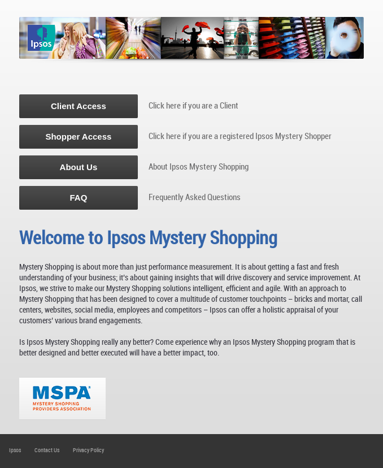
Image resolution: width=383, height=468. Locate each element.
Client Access (78, 106)
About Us (79, 167)
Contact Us (46, 450)
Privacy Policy (88, 450)
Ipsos (15, 450)
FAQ (78, 197)
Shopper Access (78, 136)
